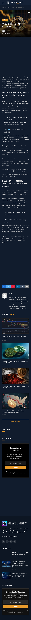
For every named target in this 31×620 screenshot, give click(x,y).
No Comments (23, 31)
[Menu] (3, 3)
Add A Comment (15, 421)
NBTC (9, 31)
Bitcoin (5, 19)
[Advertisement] (15, 55)
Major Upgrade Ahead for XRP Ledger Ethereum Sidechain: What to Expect (19, 575)
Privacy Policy (16, 473)
